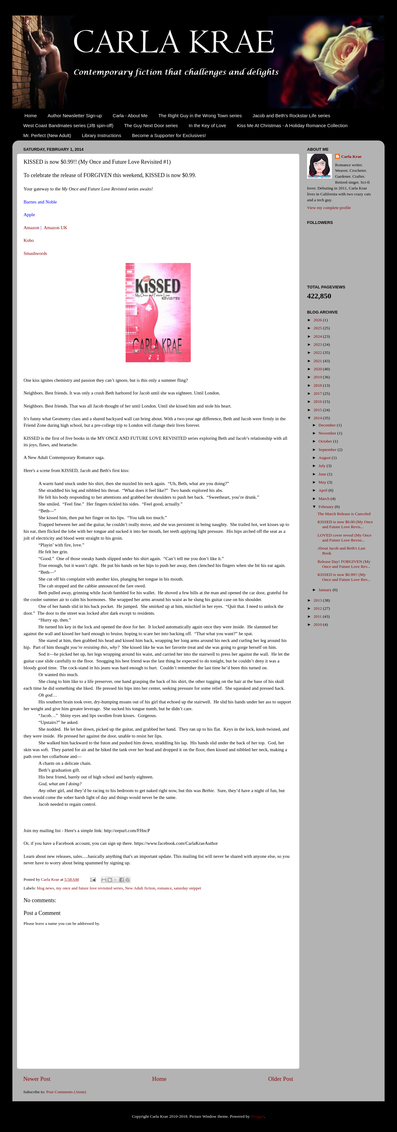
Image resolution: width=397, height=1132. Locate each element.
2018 (318, 385)
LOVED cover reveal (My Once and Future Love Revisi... (345, 537)
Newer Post (37, 1079)
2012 (318, 608)
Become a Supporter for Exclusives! (169, 135)
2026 (318, 320)
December (328, 425)
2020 (318, 369)
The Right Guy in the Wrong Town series (200, 115)
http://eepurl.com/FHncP (127, 830)
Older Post (280, 1079)
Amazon (31, 227)
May (323, 482)
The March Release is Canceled (344, 513)
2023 (318, 344)
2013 (318, 600)
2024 (318, 336)
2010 (318, 624)
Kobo (29, 240)
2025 (318, 328)
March (325, 498)
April (323, 490)
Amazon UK (55, 227)
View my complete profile (329, 207)
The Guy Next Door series (151, 125)
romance (164, 888)
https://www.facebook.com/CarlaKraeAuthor (176, 843)
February (327, 506)
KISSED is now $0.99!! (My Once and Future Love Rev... (344, 577)
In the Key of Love (207, 125)
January (325, 589)
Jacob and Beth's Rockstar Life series (291, 115)
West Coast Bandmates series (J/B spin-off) (68, 125)
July (323, 465)
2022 (318, 352)
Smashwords (35, 253)
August (325, 457)
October (326, 441)
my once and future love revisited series (89, 888)
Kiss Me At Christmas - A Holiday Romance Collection (292, 125)
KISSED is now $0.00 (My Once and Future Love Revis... (345, 524)
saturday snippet (187, 888)
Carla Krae (351, 156)
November (328, 433)
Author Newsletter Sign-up (75, 115)
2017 (318, 393)
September (328, 449)
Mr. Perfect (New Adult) (47, 135)
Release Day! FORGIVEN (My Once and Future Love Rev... (344, 564)
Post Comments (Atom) (66, 1092)
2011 (318, 616)
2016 (318, 401)
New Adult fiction (140, 888)
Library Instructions (101, 135)
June (323, 474)
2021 (318, 361)
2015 (318, 410)
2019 (318, 377)
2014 (318, 418)
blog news (45, 888)
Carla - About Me (130, 115)
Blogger (257, 1116)
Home (31, 115)
